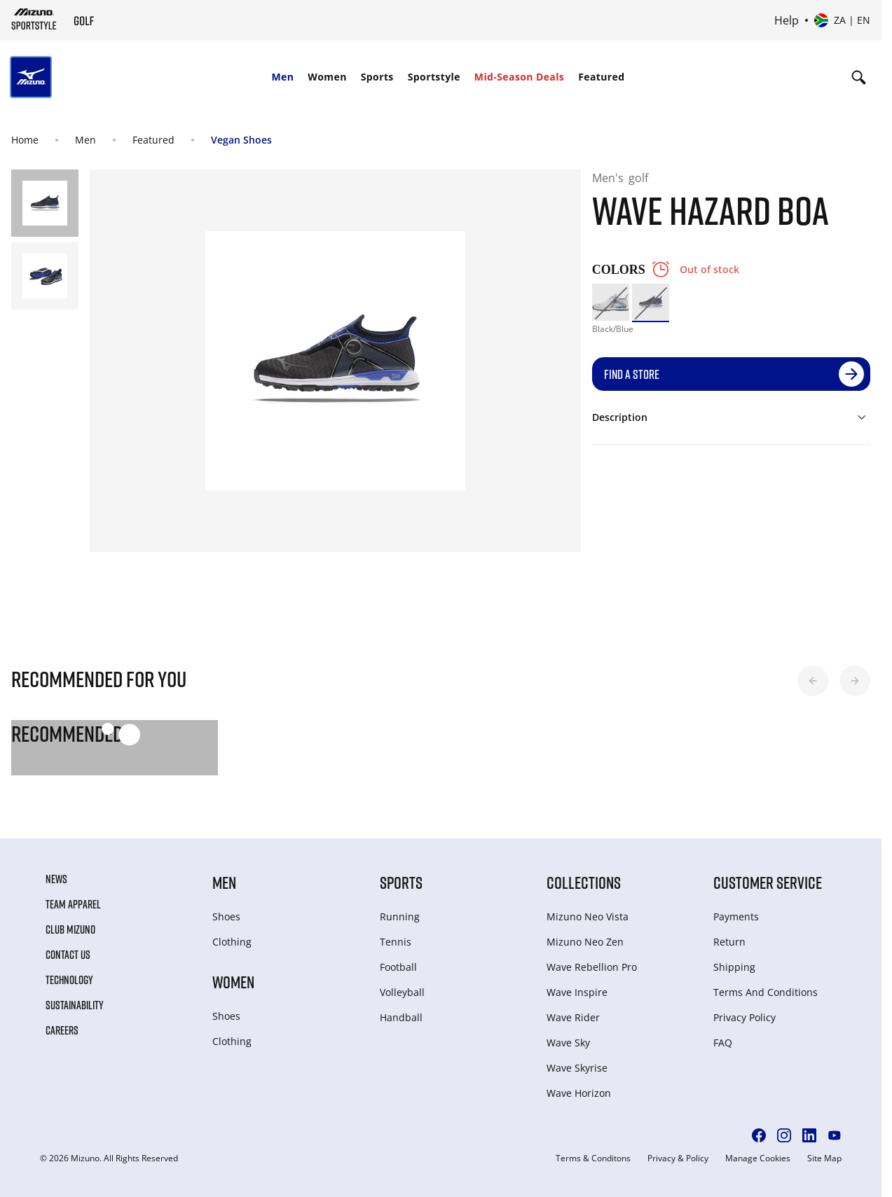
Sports (377, 76)
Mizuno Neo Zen (585, 941)
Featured (601, 76)
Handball (401, 1017)
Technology (69, 980)
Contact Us (68, 955)
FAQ (722, 1042)
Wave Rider (573, 1017)
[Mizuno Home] (34, 19)
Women (327, 76)
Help (786, 20)
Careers (62, 1030)
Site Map (824, 1158)
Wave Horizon (579, 1093)
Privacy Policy (744, 1017)
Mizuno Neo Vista (588, 916)
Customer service (767, 882)
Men (282, 76)
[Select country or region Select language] (842, 20)
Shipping (734, 967)
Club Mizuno (70, 929)
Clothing (232, 941)
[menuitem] (282, 77)
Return (729, 941)
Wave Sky (568, 1042)
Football (398, 967)
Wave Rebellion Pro (592, 967)
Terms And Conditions (765, 992)
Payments (736, 916)
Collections (584, 882)
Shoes (226, 916)
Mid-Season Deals (519, 76)
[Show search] (858, 77)
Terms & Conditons (593, 1158)
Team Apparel (73, 904)
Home (25, 139)
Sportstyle (434, 76)
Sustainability (75, 1005)
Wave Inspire (577, 992)
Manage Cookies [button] (757, 1158)
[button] (812, 680)
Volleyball (402, 992)
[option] (610, 302)
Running (400, 916)
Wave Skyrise (577, 1067)
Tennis (395, 941)
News (56, 879)
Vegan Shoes (241, 139)
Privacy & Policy (677, 1158)
